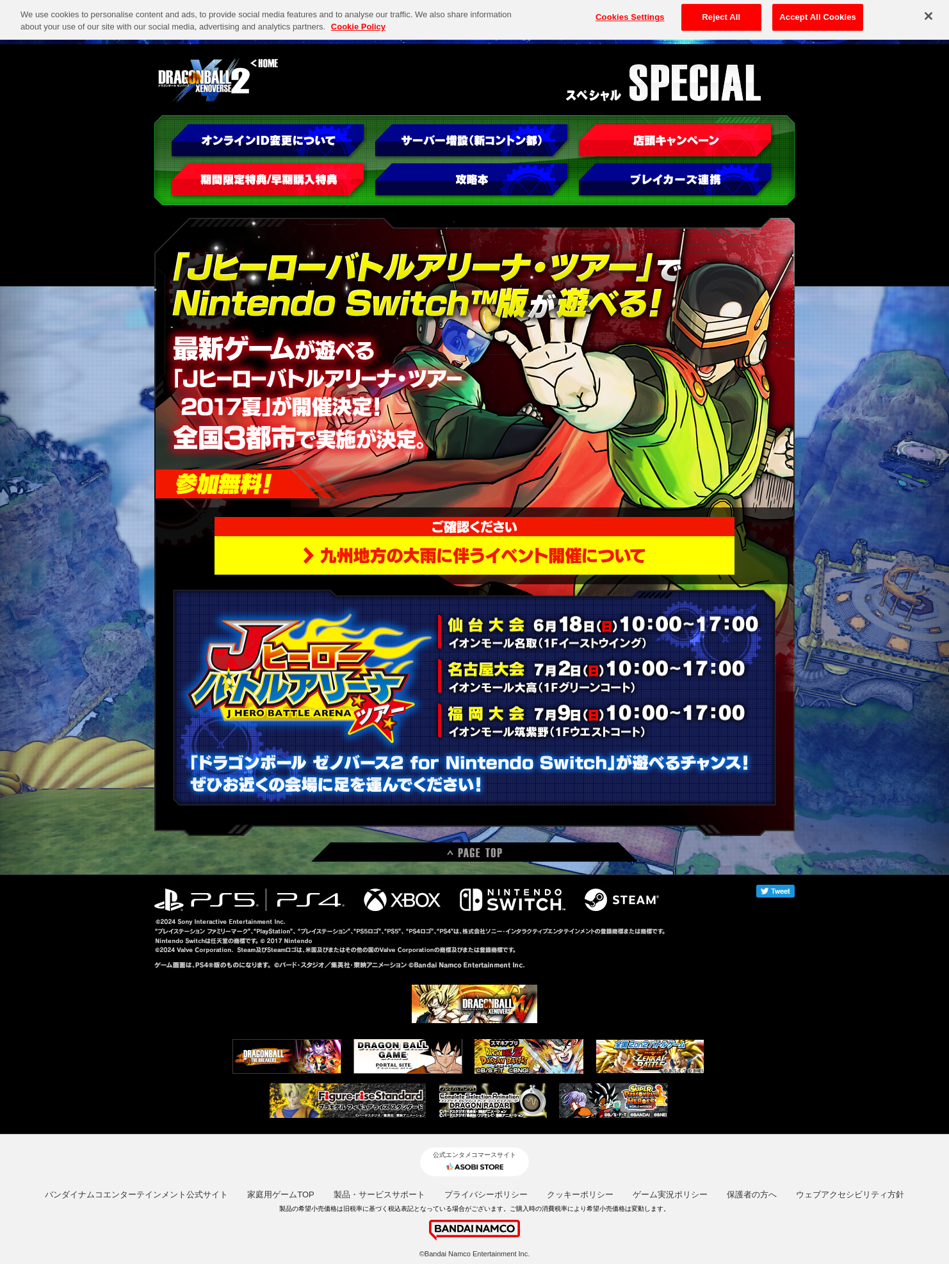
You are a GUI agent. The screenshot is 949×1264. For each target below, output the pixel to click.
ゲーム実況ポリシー (670, 1194)
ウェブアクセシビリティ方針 (850, 1194)
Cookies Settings (630, 14)
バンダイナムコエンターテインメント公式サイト (136, 1194)
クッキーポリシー (580, 1194)
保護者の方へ (752, 1194)
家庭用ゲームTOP (280, 1194)
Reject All (721, 14)
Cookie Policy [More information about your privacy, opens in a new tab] (358, 23)
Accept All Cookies (817, 14)
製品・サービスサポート (379, 1194)
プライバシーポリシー (486, 1194)
